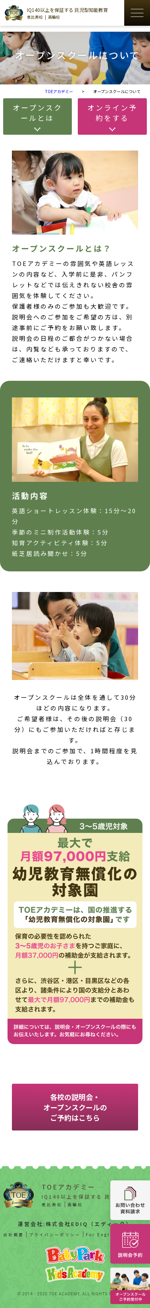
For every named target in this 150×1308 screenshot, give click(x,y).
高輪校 (54, 17)
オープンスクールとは (37, 112)
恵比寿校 (35, 17)
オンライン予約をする (112, 112)
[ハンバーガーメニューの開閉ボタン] (137, 13)
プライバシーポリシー (55, 1234)
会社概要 (13, 1234)
